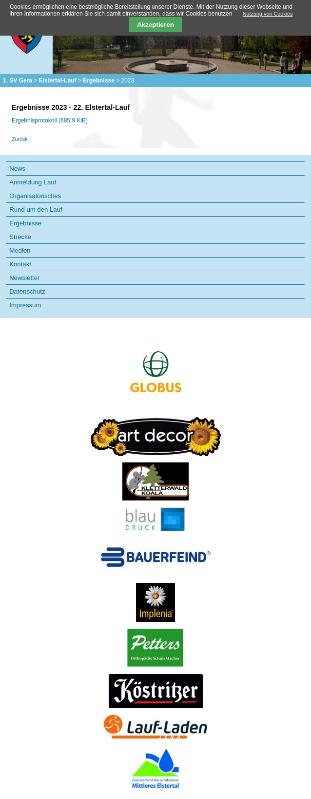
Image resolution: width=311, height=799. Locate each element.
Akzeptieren (155, 24)
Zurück (20, 139)
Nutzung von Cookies (268, 14)
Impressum (25, 305)
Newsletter (24, 277)
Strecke (20, 236)
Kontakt (20, 264)
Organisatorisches (35, 196)
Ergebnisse (99, 80)
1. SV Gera (17, 80)
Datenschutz (27, 291)
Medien (19, 250)
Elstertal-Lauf (58, 80)
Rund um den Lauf (35, 209)
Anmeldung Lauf (32, 182)
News (17, 168)
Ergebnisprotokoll (50, 120)
